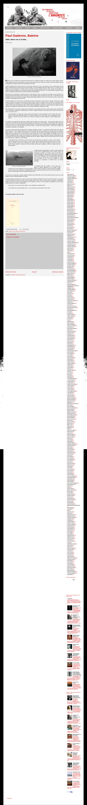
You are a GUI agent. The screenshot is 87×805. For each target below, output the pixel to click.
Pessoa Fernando (70, 463)
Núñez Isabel (69, 441)
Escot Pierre (69, 296)
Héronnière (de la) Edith (71, 350)
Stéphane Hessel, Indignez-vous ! (76, 636)
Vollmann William (70, 564)
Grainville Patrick (70, 335)
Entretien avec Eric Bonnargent (76, 606)
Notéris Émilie (70, 439)
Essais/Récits (69, 27)
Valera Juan (69, 546)
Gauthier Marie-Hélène (71, 328)
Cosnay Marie (70, 260)
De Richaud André (70, 269)
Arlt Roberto (69, 181)
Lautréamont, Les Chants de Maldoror (77, 706)
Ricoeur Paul (69, 491)
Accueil (34, 272)
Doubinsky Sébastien (71, 280)
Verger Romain (70, 556)
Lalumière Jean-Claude (71, 384)
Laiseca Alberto (70, 382)
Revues (68, 487)
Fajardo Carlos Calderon (72, 300)
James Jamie (69, 356)
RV (25, 231)
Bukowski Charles (70, 234)
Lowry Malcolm (70, 392)
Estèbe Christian (70, 297)
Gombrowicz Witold (71, 331)
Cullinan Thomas (70, 262)
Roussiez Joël (70, 501)
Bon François (70, 221)
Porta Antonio (70, 471)
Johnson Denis (70, 360)
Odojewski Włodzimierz (71, 444)
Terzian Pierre (70, 539)
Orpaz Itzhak (69, 446)
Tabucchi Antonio (70, 538)
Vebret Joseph (70, 552)
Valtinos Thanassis (71, 548)
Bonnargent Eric (70, 224)
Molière (68, 428)
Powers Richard (70, 474)
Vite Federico (69, 563)
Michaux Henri (70, 423)
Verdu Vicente (70, 555)
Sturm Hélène (70, 532)
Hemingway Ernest (71, 345)
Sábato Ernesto (70, 536)
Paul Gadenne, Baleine (21, 35)
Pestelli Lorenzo (70, 464)
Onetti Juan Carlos (71, 445)
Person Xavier (70, 460)
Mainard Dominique (71, 399)
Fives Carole (69, 309)
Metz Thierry (69, 420)
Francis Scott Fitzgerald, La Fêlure (77, 726)
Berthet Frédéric (70, 210)
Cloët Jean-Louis (70, 255)
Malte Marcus (69, 402)
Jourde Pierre (70, 366)
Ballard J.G (69, 185)
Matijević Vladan (70, 410)
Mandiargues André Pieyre (72, 403)
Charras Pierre (70, 248)
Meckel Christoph (70, 417)
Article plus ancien (57, 272)
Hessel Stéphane (70, 346)
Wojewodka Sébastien (71, 571)
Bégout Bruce (70, 235)
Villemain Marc (70, 560)
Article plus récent (10, 272)
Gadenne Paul (12, 231)
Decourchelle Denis (71, 271)
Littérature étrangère (58, 27)
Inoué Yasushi (70, 352)
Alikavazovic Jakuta (71, 175)
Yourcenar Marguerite (71, 573)
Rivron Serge (69, 492)
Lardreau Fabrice (70, 385)
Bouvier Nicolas (70, 227)
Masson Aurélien (70, 409)
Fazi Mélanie (69, 302)
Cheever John (70, 249)
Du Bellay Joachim (71, 284)
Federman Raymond (71, 303)
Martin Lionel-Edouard (71, 407)
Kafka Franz (69, 368)
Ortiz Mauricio (70, 448)
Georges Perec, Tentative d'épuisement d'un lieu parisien (76, 616)
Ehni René (69, 295)
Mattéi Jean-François (71, 412)
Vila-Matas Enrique (71, 559)
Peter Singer (69, 466)
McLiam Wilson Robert (71, 414)
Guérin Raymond (70, 336)
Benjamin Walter (70, 206)
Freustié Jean (70, 317)
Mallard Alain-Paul (70, 400)
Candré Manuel (70, 238)
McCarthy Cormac (70, 413)
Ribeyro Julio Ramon (71, 490)
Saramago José (70, 518)
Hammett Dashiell (70, 338)
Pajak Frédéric (70, 451)
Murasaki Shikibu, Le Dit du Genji (77, 735)
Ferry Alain (69, 304)
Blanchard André (70, 214)
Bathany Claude (70, 192)
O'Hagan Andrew (70, 442)
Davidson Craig (70, 266)
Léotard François (70, 396)
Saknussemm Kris (70, 514)
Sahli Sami (69, 513)
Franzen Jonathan (70, 314)
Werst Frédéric (70, 568)
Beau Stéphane (70, 199)
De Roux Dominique (71, 270)
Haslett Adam (69, 342)
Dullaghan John (70, 288)
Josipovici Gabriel (70, 363)
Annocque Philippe (71, 177)
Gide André (69, 329)
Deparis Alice (69, 274)
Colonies (27, 27)
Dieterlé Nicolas (70, 278)
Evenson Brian (70, 299)
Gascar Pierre (70, 327)
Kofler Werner (70, 377)
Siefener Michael (70, 528)
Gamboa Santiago (70, 324)
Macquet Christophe (71, 398)
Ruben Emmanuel (70, 503)
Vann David (69, 550)
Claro (68, 252)
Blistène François (70, 218)
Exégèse (35, 27)
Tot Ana (68, 542)
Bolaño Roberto (70, 220)
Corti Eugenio (70, 257)
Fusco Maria (69, 318)
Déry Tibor (69, 292)
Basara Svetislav (70, 191)
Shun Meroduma (70, 527)
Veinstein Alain (70, 553)
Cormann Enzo (70, 256)
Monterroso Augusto (71, 430)
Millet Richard (70, 427)
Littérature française (45, 27)
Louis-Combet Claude (71, 391)
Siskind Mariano (70, 529)
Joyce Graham (70, 367)
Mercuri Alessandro (71, 419)
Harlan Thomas (70, 341)
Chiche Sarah (70, 250)
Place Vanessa (70, 470)
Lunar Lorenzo (70, 393)
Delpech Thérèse (70, 273)
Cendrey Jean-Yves (71, 244)
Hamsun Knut (70, 339)
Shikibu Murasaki (70, 525)
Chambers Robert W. (71, 246)
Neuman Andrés (70, 437)
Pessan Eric (69, 462)
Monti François (70, 431)
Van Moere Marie (70, 549)
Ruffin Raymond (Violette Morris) (73, 505)
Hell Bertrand (69, 343)
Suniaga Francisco (71, 535)
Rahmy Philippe (70, 480)
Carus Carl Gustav (70, 239)
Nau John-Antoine (70, 435)
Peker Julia (69, 455)
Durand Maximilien (71, 289)
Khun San (69, 374)
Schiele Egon (69, 520)
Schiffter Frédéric (70, 521)
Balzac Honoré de (70, 186)
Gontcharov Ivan (70, 332)
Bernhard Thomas (70, 209)
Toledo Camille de (70, 541)
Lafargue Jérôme (70, 381)
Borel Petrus (69, 225)
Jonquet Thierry (70, 361)
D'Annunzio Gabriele (71, 263)
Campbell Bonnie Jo (71, 237)
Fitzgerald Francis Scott (72, 307)
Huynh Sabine (70, 349)
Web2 (74, 579)
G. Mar (68, 320)
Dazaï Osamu (69, 267)
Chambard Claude (70, 245)
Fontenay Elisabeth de (71, 310)
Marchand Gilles (70, 406)
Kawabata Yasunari (71, 370)
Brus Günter (69, 232)
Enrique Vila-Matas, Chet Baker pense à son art (76, 626)
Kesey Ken (69, 371)
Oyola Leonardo (70, 449)
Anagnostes (9, 27)
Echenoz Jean (70, 293)
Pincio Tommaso (70, 469)
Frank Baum (69, 313)
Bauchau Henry (70, 193)
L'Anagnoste (69, 598)
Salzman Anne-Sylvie (71, 517)
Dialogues (77, 27)
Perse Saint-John (70, 459)
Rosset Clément (70, 498)
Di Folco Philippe (70, 277)
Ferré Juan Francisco (71, 306)
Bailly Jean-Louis (70, 184)
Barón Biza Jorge (70, 189)
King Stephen (70, 375)
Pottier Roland (70, 473)
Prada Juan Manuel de (71, 476)
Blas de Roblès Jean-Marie (72, 217)
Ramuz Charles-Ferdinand (72, 483)
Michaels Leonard (70, 421)
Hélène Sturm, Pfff (76, 772)
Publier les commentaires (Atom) (18, 274)
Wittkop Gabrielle (70, 570)
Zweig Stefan (69, 574)
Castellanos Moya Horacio (72, 242)
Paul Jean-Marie (70, 453)
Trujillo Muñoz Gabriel (71, 543)
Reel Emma (69, 485)
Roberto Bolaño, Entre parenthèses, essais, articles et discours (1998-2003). (77, 673)
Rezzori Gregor (70, 488)
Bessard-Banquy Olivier (72, 213)
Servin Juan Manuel (71, 524)
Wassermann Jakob (71, 567)
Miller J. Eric (69, 424)
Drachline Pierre (70, 281)
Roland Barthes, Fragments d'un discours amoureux (76, 696)
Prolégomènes (18, 27)
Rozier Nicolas (70, 502)
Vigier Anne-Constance (71, 557)
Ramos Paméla (70, 481)
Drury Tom (69, 282)
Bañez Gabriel (70, 196)
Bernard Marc (70, 207)
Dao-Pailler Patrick (70, 264)
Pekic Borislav (70, 456)
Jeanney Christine (70, 357)
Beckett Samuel (70, 203)
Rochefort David (70, 495)
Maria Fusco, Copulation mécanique (75, 753)
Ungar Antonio (70, 545)
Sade (68, 510)
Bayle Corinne (70, 195)
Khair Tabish (69, 373)
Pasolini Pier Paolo (71, 452)
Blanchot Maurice (70, 216)
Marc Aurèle (69, 405)
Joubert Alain (69, 364)
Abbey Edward (70, 174)
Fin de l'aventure (76, 662)
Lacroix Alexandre (70, 380)
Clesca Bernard (70, 253)
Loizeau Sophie (70, 389)
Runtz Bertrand (70, 507)
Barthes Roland (70, 188)
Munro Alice (69, 432)
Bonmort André (70, 223)
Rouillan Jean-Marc (71, 499)
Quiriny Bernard (70, 478)
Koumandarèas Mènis (71, 378)
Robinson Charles (70, 494)
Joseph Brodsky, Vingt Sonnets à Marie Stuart (76, 654)
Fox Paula (69, 311)
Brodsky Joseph (70, 231)
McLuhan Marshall (70, 416)
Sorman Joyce (70, 531)
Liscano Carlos (70, 388)
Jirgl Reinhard (70, 359)
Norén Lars (69, 438)
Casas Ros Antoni (70, 241)
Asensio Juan (70, 182)
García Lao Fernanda (71, 325)
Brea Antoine (69, 228)
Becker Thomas (70, 202)
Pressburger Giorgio (71, 477)
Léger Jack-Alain (70, 395)
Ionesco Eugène (70, 353)
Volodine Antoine (70, 566)
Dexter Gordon (70, 276)
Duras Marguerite (70, 290)
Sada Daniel (69, 509)
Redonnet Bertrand (71, 484)
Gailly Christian (70, 322)
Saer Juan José (70, 511)
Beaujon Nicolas (70, 200)
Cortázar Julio (70, 259)
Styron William (70, 534)
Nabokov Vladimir (70, 434)
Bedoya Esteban (70, 205)
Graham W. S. (70, 334)
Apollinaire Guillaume (71, 178)
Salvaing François (70, 516)
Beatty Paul (69, 198)
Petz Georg (69, 467)
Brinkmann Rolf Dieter (71, 230)
